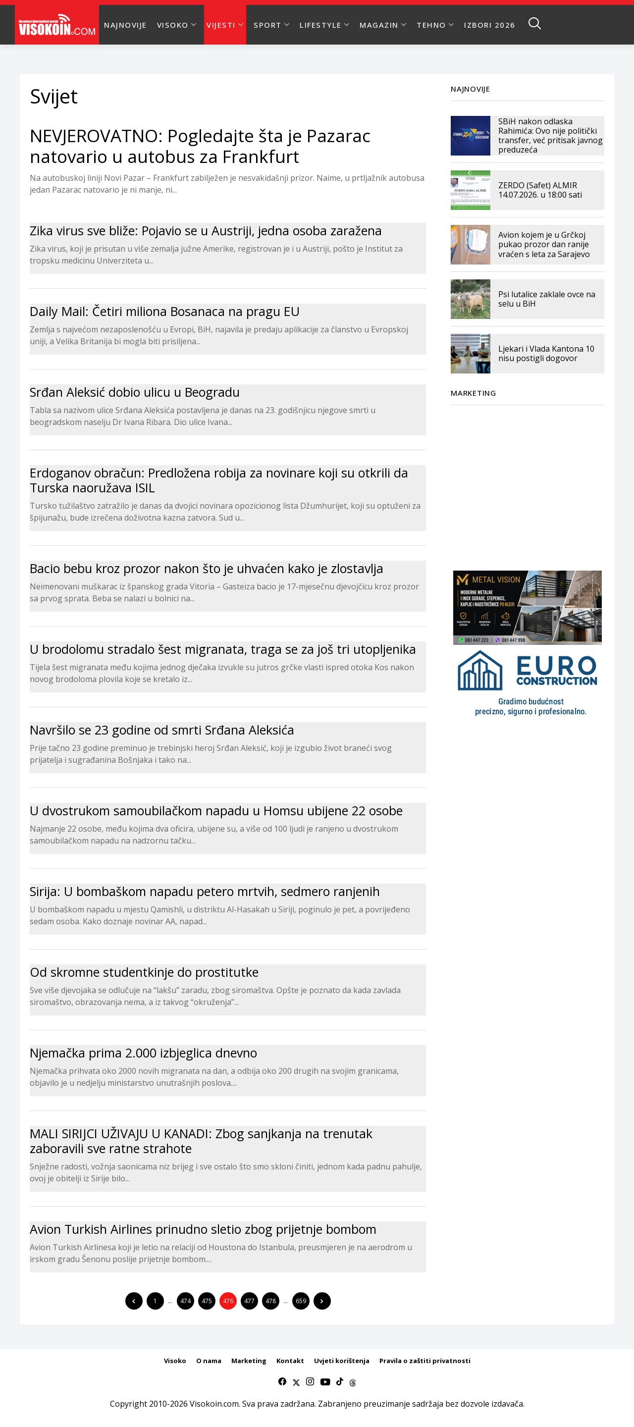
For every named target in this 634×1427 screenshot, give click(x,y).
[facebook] (282, 1381)
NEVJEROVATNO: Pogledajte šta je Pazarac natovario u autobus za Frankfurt (200, 146)
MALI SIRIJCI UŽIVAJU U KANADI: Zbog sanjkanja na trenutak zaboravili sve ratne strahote (201, 1141)
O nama (208, 1360)
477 (249, 1301)
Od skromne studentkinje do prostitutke (144, 971)
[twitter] (296, 1381)
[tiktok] (339, 1381)
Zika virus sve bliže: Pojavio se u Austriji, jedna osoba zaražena (206, 230)
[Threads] (353, 1381)
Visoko (175, 1360)
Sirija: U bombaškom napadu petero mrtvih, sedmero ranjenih (205, 891)
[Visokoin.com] (58, 24)
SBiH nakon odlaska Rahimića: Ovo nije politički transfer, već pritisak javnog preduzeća (550, 136)
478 (270, 1301)
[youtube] (325, 1381)
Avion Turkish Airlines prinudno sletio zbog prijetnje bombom (203, 1228)
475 (207, 1301)
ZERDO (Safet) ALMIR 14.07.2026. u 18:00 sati (540, 190)
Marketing (248, 1360)
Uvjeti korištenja (342, 1360)
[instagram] (310, 1381)
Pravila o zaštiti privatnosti (425, 1360)
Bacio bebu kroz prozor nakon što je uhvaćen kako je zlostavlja (206, 568)
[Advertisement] (527, 482)
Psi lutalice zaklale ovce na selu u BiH (546, 299)
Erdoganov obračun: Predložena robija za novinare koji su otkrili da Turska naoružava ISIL (219, 480)
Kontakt (290, 1360)
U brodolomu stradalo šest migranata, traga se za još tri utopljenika (223, 648)
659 (301, 1301)
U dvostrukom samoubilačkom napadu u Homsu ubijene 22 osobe (216, 810)
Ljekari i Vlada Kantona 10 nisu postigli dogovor (546, 353)
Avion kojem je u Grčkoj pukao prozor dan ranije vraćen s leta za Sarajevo (544, 244)
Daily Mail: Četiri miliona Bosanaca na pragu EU (165, 311)
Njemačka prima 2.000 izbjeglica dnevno (143, 1052)
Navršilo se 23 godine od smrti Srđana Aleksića (162, 729)
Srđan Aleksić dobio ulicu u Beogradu (135, 391)
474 (185, 1301)
